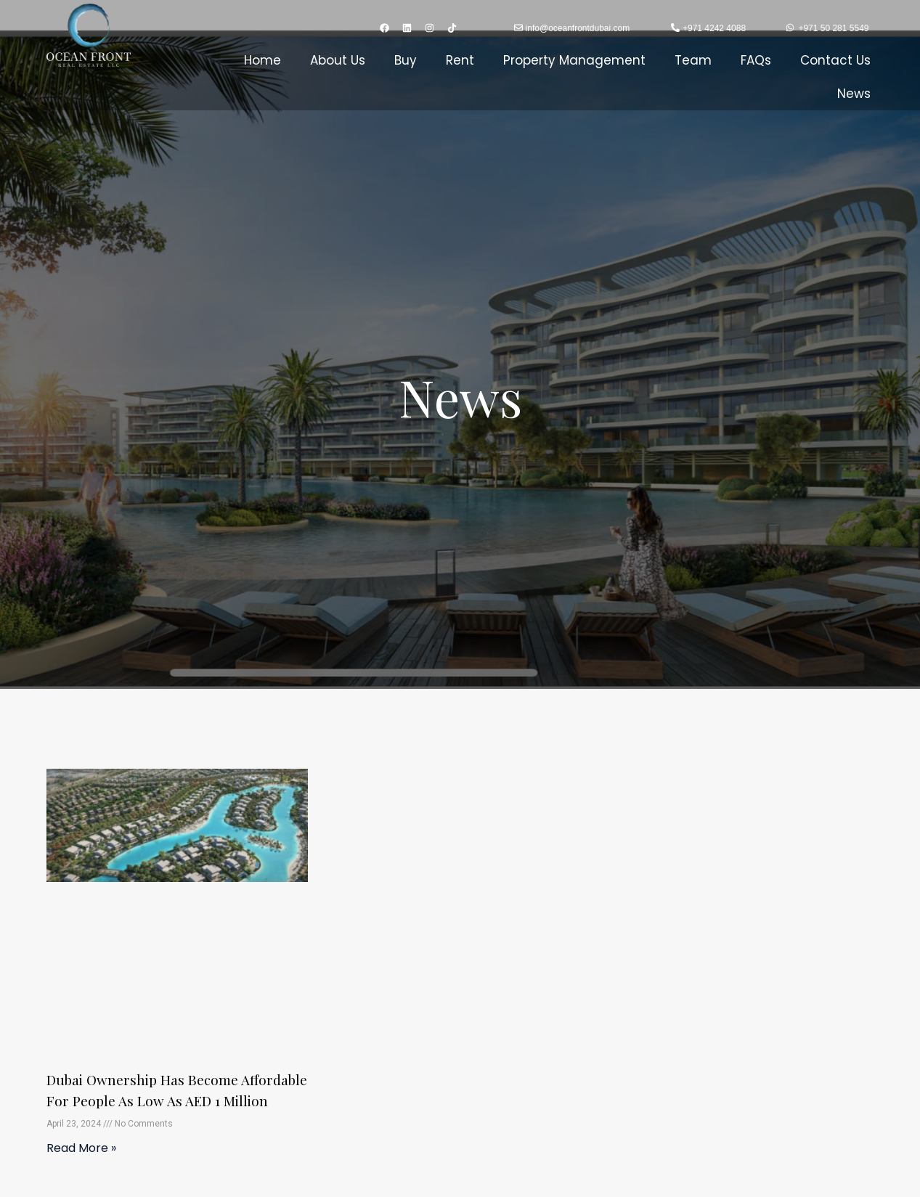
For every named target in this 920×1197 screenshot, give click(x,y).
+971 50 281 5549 (833, 28)
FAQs (756, 60)
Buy (405, 60)
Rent (460, 60)
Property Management (574, 60)
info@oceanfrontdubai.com (578, 28)
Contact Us (835, 60)
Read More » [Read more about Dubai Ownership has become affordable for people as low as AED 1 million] (81, 1167)
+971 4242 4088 (714, 28)
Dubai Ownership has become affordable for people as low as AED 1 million (171, 1099)
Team (693, 60)
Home (262, 60)
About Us (337, 60)
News (854, 93)
